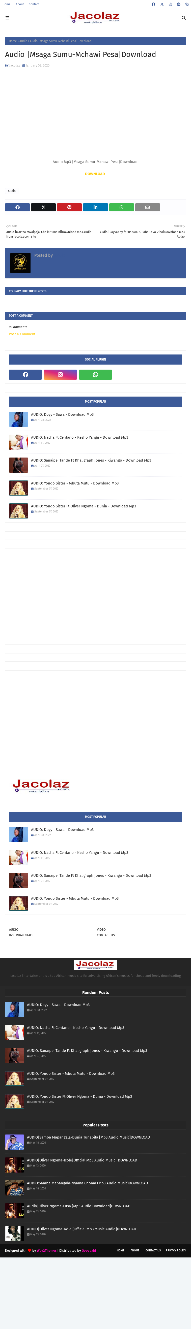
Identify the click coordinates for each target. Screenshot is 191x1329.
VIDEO (101, 929)
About (20, 4)
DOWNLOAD (95, 174)
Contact (34, 4)
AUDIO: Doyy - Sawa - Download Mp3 (62, 414)
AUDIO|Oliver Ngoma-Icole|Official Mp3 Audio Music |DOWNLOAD (82, 1160)
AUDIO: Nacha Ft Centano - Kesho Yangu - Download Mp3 (79, 437)
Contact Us (153, 1250)
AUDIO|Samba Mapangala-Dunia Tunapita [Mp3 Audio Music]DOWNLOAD (88, 1137)
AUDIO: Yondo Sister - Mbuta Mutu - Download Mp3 (75, 483)
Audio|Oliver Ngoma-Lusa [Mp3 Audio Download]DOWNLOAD (78, 1206)
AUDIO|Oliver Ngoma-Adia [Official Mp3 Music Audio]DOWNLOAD (81, 1229)
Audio (23, 41)
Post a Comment (22, 334)
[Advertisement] (100, 604)
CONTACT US (106, 935)
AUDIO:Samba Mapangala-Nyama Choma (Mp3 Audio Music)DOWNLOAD (87, 1183)
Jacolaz (14, 65)
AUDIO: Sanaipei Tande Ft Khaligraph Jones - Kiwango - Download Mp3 (91, 460)
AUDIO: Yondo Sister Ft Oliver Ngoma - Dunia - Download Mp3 (83, 506)
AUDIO (13, 929)
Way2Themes (47, 1250)
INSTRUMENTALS (21, 935)
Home (7, 4)
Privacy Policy (176, 1250)
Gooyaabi (89, 1250)
